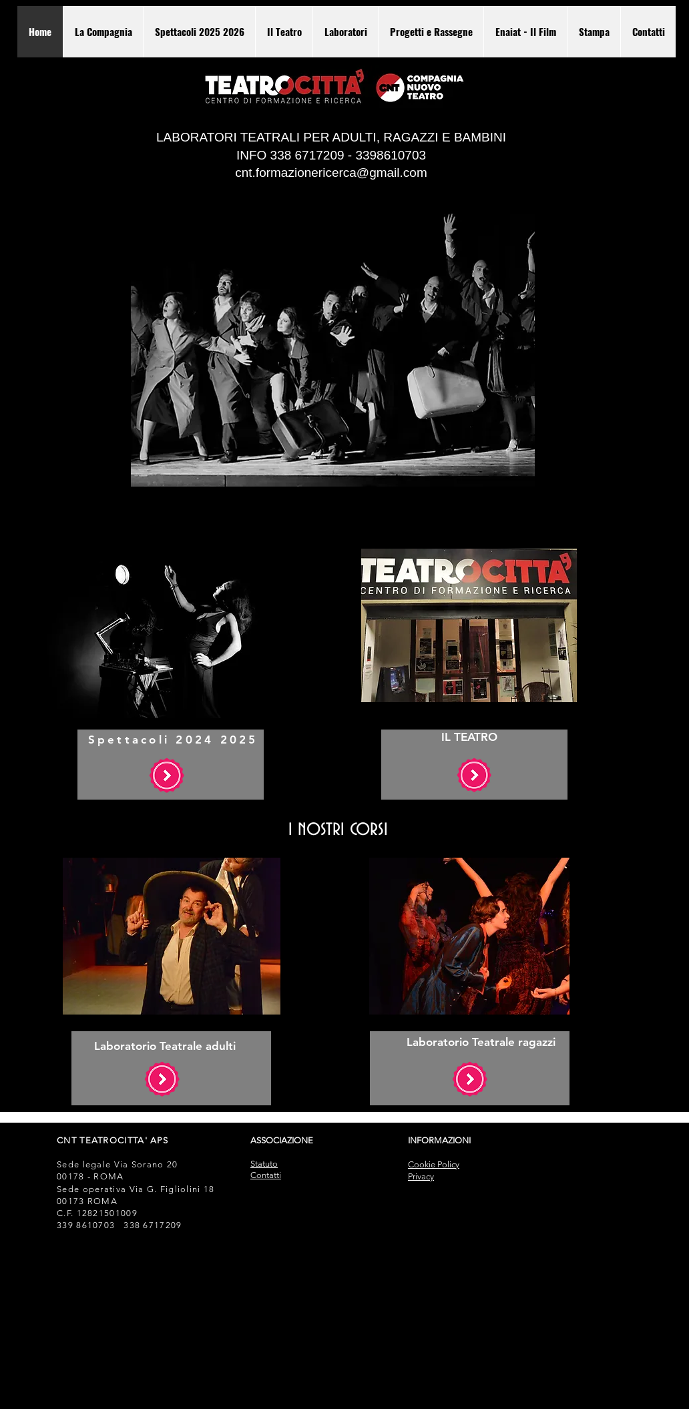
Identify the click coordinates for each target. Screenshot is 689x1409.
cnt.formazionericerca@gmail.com (331, 173)
